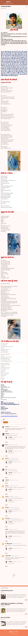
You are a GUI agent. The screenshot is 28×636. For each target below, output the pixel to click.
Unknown (7, 458)
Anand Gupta (7, 518)
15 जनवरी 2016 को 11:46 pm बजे (17, 500)
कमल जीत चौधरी (7, 555)
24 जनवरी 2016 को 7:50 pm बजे (15, 555)
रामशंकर (6, 529)
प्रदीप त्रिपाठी (5, 422)
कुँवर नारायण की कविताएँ (5, 617)
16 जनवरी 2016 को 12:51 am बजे (17, 511)
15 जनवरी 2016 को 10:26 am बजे (13, 433)
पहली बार (8, 2)
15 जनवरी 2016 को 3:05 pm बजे (11, 469)
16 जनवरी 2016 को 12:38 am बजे (13, 507)
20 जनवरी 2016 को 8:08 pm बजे (16, 548)
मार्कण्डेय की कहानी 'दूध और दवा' (7, 590)
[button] (26, 7)
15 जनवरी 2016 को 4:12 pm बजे (13, 480)
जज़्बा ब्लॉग (7, 426)
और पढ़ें (26, 614)
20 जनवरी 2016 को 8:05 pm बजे (16, 536)
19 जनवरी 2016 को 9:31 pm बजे (16, 543)
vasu (6, 469)
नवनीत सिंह (7, 433)
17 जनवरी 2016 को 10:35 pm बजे (13, 529)
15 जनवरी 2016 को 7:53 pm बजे (13, 485)
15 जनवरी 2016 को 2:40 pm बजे (13, 458)
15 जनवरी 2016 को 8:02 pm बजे (16, 489)
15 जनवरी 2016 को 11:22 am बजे (17, 437)
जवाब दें (6, 431)
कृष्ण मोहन (7, 507)
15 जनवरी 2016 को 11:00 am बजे (12, 444)
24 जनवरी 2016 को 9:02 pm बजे (16, 561)
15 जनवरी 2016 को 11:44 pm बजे (13, 496)
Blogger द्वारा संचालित (14, 631)
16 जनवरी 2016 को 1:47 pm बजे (14, 518)
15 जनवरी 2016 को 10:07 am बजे (14, 426)
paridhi (6, 444)
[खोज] (26, 2)
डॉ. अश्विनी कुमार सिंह (8, 543)
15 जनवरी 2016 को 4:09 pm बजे (16, 472)
